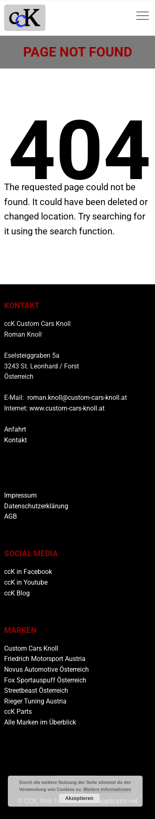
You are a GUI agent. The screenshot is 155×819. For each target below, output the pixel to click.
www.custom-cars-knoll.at (67, 408)
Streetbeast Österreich (36, 690)
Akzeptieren (79, 798)
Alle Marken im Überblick (40, 722)
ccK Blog (17, 593)
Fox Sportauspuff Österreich (45, 680)
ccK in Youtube (26, 582)
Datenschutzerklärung (36, 506)
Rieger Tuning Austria (35, 701)
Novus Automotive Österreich (46, 669)
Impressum (20, 495)
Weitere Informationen (107, 789)
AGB (10, 516)
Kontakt (15, 440)
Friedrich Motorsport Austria (45, 659)
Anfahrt (15, 429)
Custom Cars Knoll (31, 648)
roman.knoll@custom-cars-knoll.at (77, 397)
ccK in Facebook (28, 572)
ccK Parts (18, 711)
